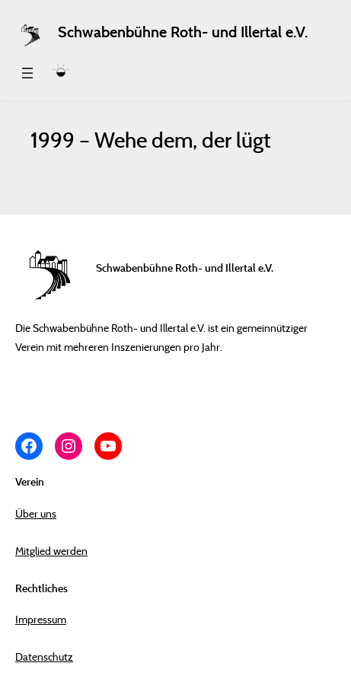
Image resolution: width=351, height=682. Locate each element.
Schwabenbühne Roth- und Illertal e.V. (183, 32)
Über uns (35, 513)
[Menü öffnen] (27, 73)
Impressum (40, 619)
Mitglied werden (51, 550)
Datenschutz (44, 656)
